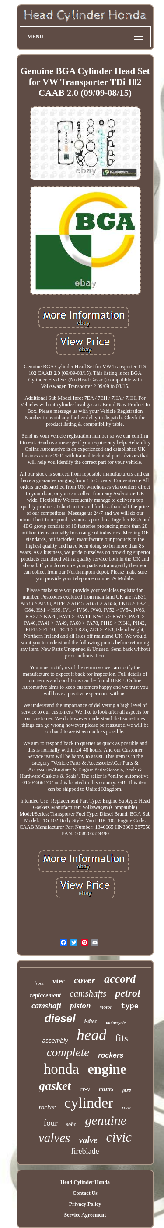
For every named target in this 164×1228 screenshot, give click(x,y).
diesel (60, 1018)
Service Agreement (85, 1215)
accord (120, 979)
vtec (58, 981)
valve (88, 1140)
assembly (55, 1040)
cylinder (88, 1103)
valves (54, 1138)
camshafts (88, 993)
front (39, 983)
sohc (71, 1124)
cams (106, 1088)
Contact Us (85, 1193)
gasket (55, 1085)
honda (61, 1069)
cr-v (85, 1088)
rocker (47, 1107)
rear (127, 1107)
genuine (105, 1120)
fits (121, 1038)
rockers (110, 1055)
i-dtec (91, 1021)
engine (106, 1069)
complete (68, 1052)
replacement (45, 995)
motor (106, 1007)
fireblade (85, 1151)
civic (119, 1137)
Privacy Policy (85, 1204)
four (51, 1122)
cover (84, 979)
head (91, 1035)
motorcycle (116, 1022)
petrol (127, 993)
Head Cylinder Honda (85, 1182)
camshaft (46, 1005)
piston (80, 1005)
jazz (126, 1090)
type (130, 1006)
